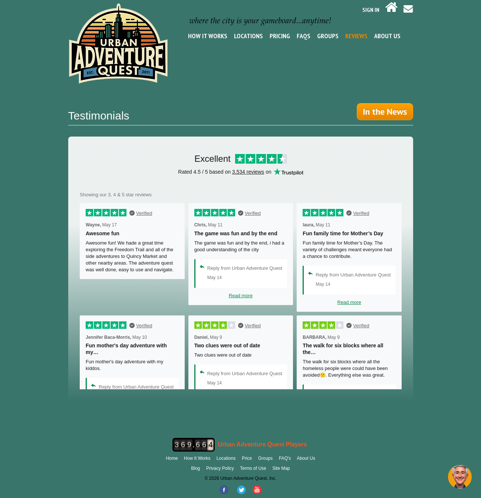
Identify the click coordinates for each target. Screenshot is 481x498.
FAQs (303, 36)
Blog (195, 468)
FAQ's (285, 458)
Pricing (280, 36)
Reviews (356, 36)
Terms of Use (253, 468)
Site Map (281, 468)
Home (172, 458)
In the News (385, 111)
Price (247, 458)
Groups (328, 36)
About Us (387, 36)
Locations (248, 36)
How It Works (207, 36)
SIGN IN (370, 9)
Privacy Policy (220, 468)
